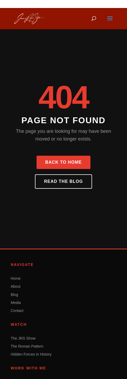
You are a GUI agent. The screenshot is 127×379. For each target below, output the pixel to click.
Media (16, 302)
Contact (17, 310)
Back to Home (63, 162)
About (16, 286)
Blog (14, 295)
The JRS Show (23, 338)
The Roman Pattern (27, 346)
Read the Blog (63, 181)
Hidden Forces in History (31, 354)
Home (16, 278)
